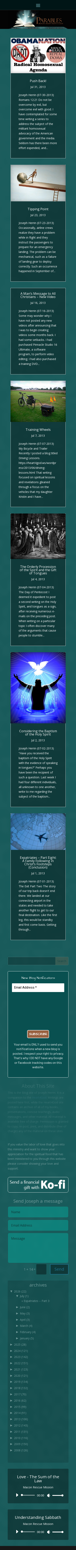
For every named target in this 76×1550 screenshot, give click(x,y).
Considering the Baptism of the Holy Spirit (38, 732)
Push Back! (38, 81)
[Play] (17, 1495)
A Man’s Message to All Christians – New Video (38, 295)
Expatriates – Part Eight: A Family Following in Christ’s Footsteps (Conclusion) (38, 862)
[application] (38, 1495)
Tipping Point (38, 209)
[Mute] (48, 1495)
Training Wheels (38, 429)
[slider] (28, 1495)
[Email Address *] (38, 987)
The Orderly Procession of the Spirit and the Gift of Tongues (38, 569)
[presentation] (28, 1010)
